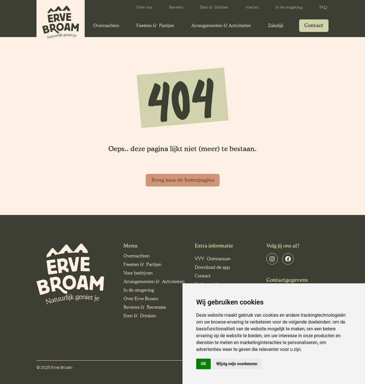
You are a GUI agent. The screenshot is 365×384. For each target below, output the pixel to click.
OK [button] (203, 363)
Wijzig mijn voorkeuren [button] (236, 363)
